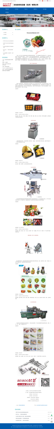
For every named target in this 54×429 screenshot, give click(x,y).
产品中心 (26, 9)
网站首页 (7, 9)
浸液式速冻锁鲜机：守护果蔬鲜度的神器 (22, 418)
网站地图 (40, 425)
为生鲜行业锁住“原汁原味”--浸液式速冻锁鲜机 (23, 416)
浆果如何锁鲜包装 (22, 405)
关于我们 (16, 9)
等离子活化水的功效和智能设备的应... (8, 44)
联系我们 (7, 12)
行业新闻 (4, 34)
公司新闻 (4, 32)
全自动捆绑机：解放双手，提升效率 (8, 54)
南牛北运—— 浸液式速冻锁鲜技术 (21, 414)
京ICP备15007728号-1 (36, 425)
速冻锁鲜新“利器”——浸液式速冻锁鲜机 (22, 420)
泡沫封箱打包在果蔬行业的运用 (42, 405)
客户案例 (44, 9)
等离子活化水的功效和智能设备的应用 (22, 412)
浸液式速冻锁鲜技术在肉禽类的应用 (8, 47)
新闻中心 (35, 9)
